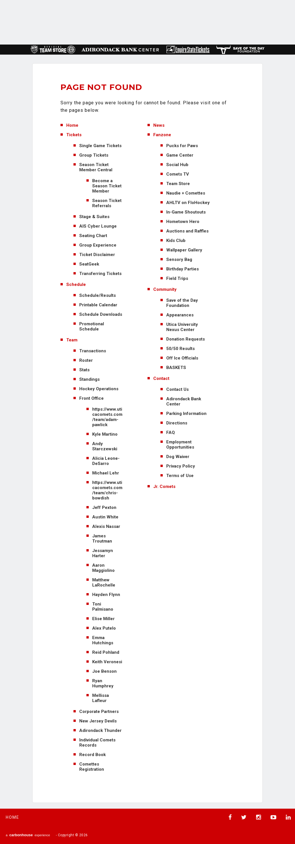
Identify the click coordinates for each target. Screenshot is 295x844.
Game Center (179, 155)
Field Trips (177, 278)
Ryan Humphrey (103, 683)
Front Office (91, 398)
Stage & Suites (94, 216)
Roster (86, 360)
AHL (166, 21)
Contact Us (177, 389)
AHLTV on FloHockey (188, 202)
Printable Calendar (98, 304)
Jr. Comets (164, 486)
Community (165, 289)
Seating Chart (93, 235)
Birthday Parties (182, 269)
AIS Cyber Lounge (98, 226)
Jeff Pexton (104, 507)
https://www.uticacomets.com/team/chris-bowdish (107, 490)
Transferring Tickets (100, 273)
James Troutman (102, 538)
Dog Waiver (177, 456)
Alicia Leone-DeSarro (106, 461)
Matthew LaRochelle (103, 582)
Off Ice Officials (182, 358)
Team (71, 340)
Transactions (92, 350)
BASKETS (176, 367)
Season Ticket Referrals (107, 203)
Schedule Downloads (100, 314)
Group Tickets (93, 155)
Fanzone (162, 134)
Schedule (76, 284)
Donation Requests (185, 339)
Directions (176, 423)
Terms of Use (180, 475)
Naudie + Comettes (185, 193)
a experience (28, 835)
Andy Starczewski (104, 446)
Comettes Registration (91, 767)
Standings (89, 379)
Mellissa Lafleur (100, 698)
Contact (161, 378)
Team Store (178, 183)
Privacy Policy (180, 466)
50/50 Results (180, 348)
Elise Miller (103, 618)
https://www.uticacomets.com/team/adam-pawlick (107, 417)
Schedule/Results (97, 295)
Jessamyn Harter (102, 553)
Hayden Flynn (106, 594)
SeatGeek (89, 264)
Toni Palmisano (102, 606)
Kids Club (176, 240)
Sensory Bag (179, 259)
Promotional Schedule (91, 326)
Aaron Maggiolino (103, 568)
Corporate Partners (99, 711)
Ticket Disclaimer (97, 254)
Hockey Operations (98, 388)
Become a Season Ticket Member (107, 186)
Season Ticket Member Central (95, 167)
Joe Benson (104, 671)
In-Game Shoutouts (186, 212)
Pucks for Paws (182, 145)
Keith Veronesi (107, 661)
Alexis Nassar (106, 526)
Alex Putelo (104, 628)
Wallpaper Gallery (184, 250)
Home (72, 125)
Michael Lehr (105, 473)
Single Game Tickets (100, 145)
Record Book (92, 754)
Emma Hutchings (102, 640)
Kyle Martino (105, 434)
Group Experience (97, 245)
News (158, 125)
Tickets (74, 134)
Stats (84, 369)
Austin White (105, 517)
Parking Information (186, 413)
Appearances (180, 315)
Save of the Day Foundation (182, 303)
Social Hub (177, 164)
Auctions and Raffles (187, 231)
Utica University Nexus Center (182, 327)
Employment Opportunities (180, 444)
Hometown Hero (182, 221)
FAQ (170, 432)
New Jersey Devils (98, 721)
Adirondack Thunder (100, 730)
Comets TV (177, 174)
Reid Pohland (105, 652)
